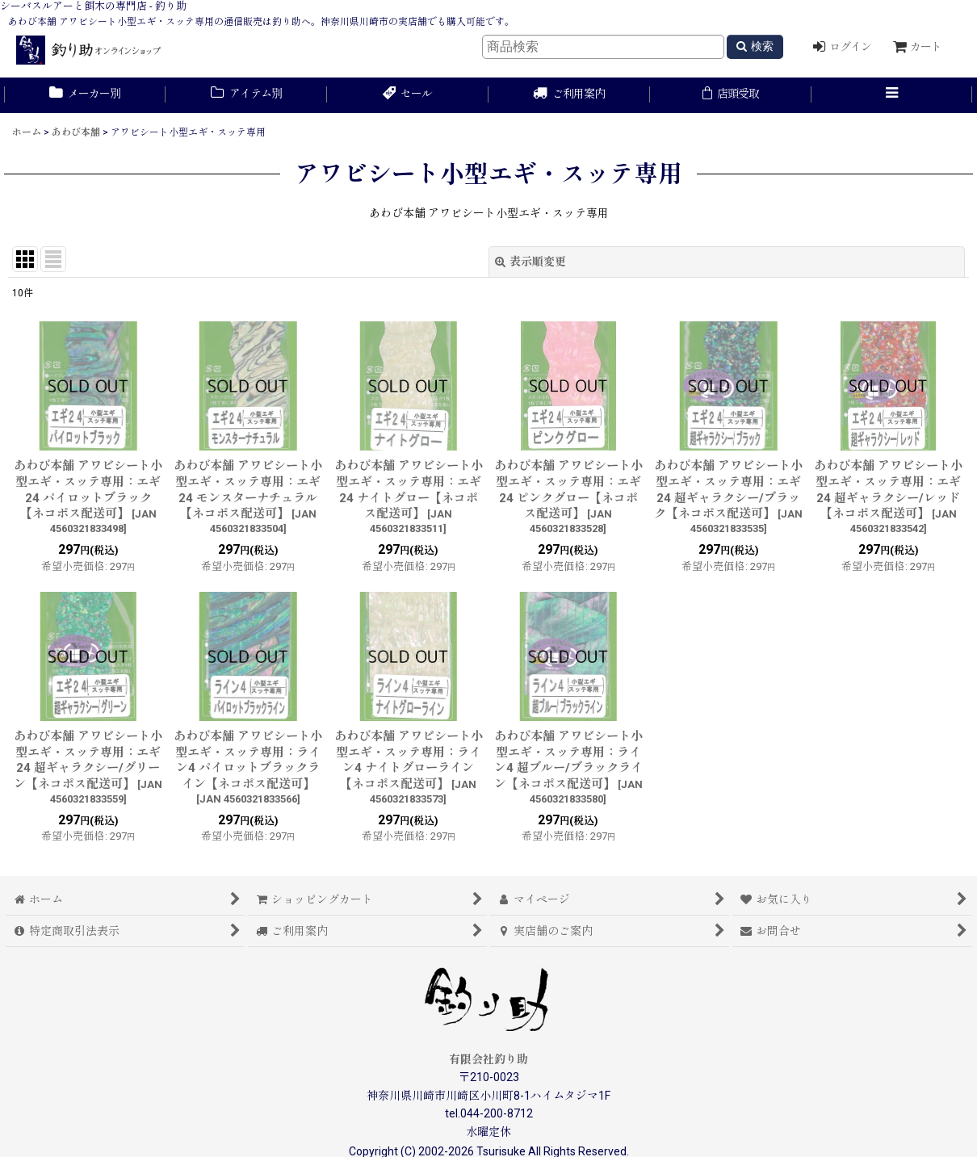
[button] (892, 95)
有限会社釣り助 (488, 1059)
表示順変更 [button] (530, 261)
